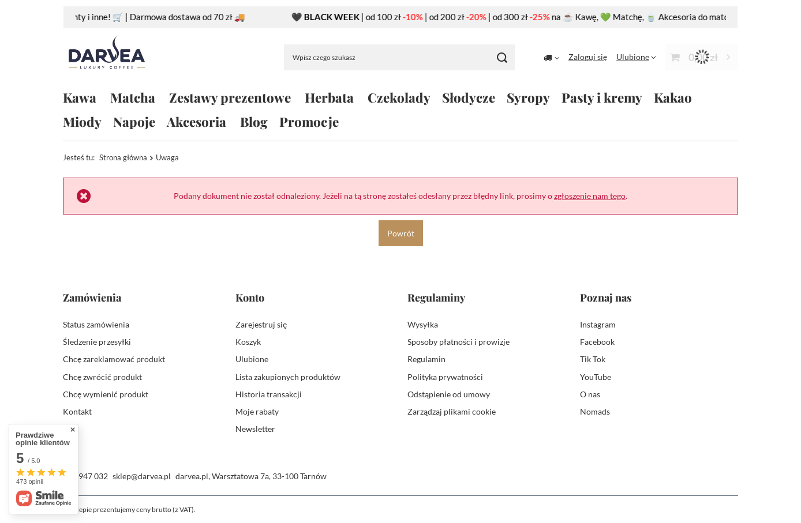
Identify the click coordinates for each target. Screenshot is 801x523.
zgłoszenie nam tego (590, 196)
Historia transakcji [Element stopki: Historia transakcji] (268, 394)
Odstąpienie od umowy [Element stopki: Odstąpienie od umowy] (448, 394)
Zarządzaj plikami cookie (451, 411)
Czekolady (399, 97)
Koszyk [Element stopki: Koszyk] (248, 342)
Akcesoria (196, 121)
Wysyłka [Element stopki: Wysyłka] (422, 324)
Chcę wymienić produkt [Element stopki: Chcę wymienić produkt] (105, 394)
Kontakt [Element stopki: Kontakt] (77, 411)
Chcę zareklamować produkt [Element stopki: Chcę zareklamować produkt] (114, 359)
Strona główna (123, 157)
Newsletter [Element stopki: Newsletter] (255, 429)
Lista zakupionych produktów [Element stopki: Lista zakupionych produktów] (287, 377)
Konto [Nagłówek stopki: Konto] (249, 297)
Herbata (329, 97)
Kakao (673, 97)
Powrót (400, 233)
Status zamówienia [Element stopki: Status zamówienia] (96, 324)
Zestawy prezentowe (230, 97)
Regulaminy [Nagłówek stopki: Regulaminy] (436, 297)
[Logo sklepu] (107, 57)
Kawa (79, 97)
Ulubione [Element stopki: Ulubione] (251, 359)
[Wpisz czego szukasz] (399, 57)
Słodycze (468, 97)
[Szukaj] (502, 57)
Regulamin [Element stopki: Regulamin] (426, 359)
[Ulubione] (636, 57)
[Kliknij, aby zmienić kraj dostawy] (551, 57)
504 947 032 (85, 476)
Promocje (309, 121)
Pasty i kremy (602, 97)
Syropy (528, 97)
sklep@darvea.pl (142, 476)
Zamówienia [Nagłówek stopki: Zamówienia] (92, 297)
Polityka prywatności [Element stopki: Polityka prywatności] (445, 377)
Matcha (132, 97)
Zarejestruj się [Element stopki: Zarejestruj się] (261, 324)
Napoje (134, 121)
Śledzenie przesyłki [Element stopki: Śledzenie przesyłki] (97, 342)
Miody (82, 121)
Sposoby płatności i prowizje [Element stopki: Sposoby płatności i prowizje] (458, 342)
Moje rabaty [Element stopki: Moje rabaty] (257, 411)
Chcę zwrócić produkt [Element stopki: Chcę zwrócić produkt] (102, 377)
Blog (254, 121)
